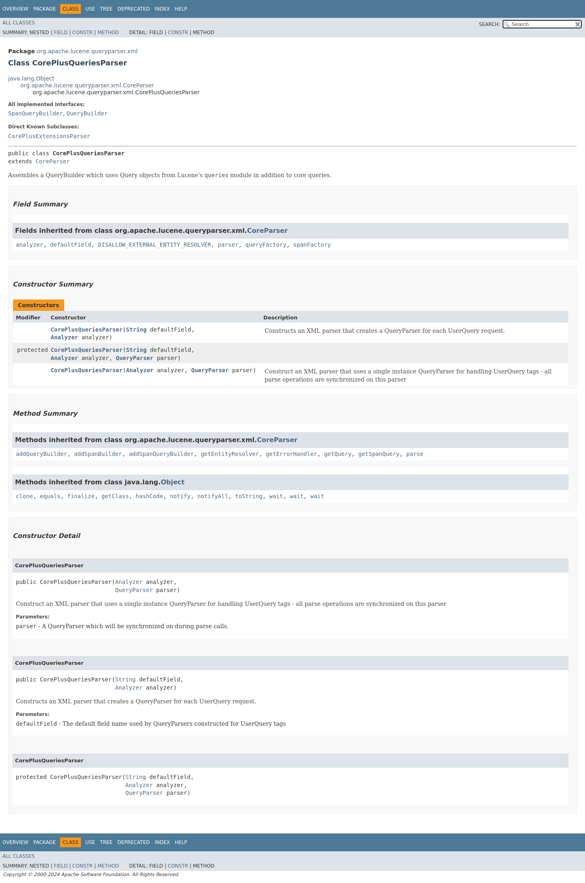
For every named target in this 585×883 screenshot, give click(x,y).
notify (180, 496)
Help (181, 9)
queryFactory (265, 244)
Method (108, 32)
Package (44, 9)
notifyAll (212, 496)
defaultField (70, 244)
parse (414, 454)
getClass (115, 496)
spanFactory (312, 244)
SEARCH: (489, 24)
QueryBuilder (87, 113)
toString (248, 496)
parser (228, 244)
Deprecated (133, 9)
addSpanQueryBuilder (161, 454)
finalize (80, 496)
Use (90, 9)
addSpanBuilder (98, 454)
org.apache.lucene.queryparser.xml (87, 51)
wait (276, 496)
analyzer (29, 244)
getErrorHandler (291, 454)
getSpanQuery (378, 454)
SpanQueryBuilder (35, 113)
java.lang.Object (31, 78)
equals (50, 496)
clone (24, 496)
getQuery (337, 454)
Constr (82, 32)
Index (162, 9)
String (136, 329)
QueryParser (135, 358)
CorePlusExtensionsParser (49, 136)
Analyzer (64, 337)
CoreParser (52, 161)
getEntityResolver (230, 454)
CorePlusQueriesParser (87, 329)
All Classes (18, 23)
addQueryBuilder (41, 454)
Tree (106, 9)
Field (60, 32)
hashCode (149, 496)
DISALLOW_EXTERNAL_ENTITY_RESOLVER (154, 244)
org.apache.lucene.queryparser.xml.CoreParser (87, 85)
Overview (15, 9)
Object (173, 482)
